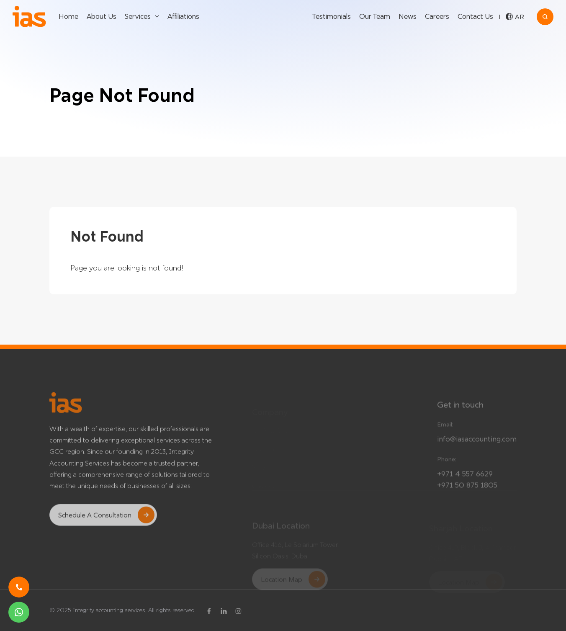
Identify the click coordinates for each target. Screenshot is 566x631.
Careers (437, 16)
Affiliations (183, 16)
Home (68, 16)
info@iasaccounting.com (477, 445)
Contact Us (475, 16)
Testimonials (331, 16)
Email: (445, 431)
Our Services (361, 426)
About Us (101, 16)
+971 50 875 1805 (467, 491)
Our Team (374, 16)
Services (138, 16)
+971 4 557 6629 (465, 480)
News (408, 16)
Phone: (446, 465)
